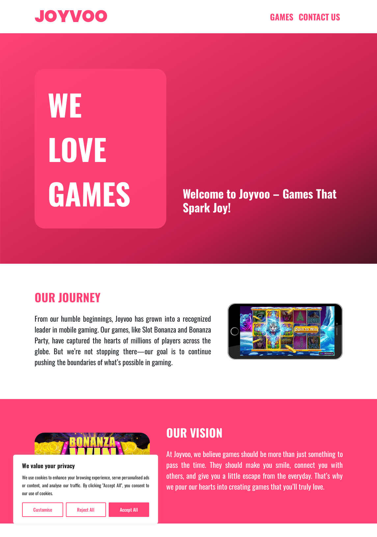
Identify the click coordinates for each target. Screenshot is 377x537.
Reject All (85, 509)
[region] (85, 489)
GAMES (281, 17)
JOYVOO (71, 16)
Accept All (129, 509)
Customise (42, 509)
